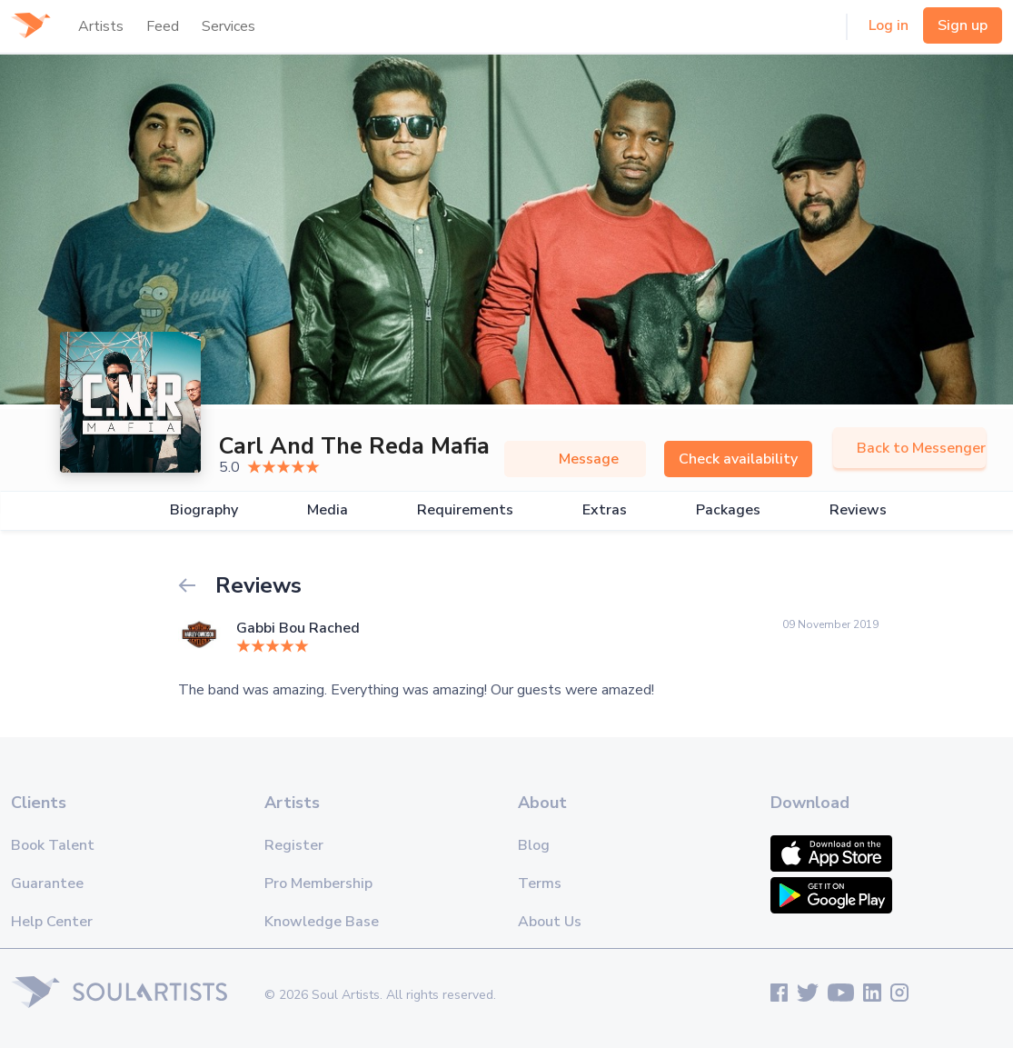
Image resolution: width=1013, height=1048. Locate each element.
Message (575, 459)
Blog (534, 845)
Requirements (465, 510)
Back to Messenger (909, 448)
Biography (204, 510)
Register (293, 845)
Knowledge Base (321, 922)
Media (327, 510)
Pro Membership (318, 883)
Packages (728, 510)
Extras (604, 510)
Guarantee (47, 883)
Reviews (858, 510)
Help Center (52, 922)
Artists (101, 26)
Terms (539, 883)
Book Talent (52, 845)
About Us (549, 922)
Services (228, 26)
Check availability (738, 459)
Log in (889, 25)
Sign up (963, 25)
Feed (162, 26)
